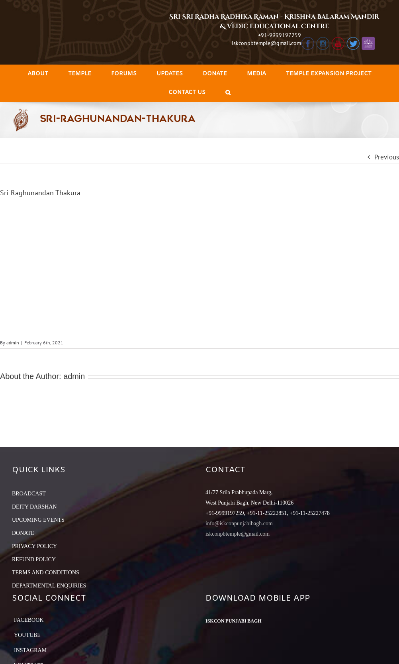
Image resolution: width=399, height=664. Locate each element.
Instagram (30, 650)
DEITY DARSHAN (34, 507)
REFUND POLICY (34, 559)
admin (12, 343)
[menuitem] (38, 74)
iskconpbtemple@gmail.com (266, 43)
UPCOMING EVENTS (38, 520)
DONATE (23, 533)
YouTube (27, 635)
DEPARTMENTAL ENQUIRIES (49, 586)
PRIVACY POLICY (34, 546)
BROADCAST (29, 494)
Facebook (28, 620)
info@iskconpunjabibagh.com (239, 523)
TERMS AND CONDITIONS (45, 573)
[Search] (228, 92)
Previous (386, 157)
